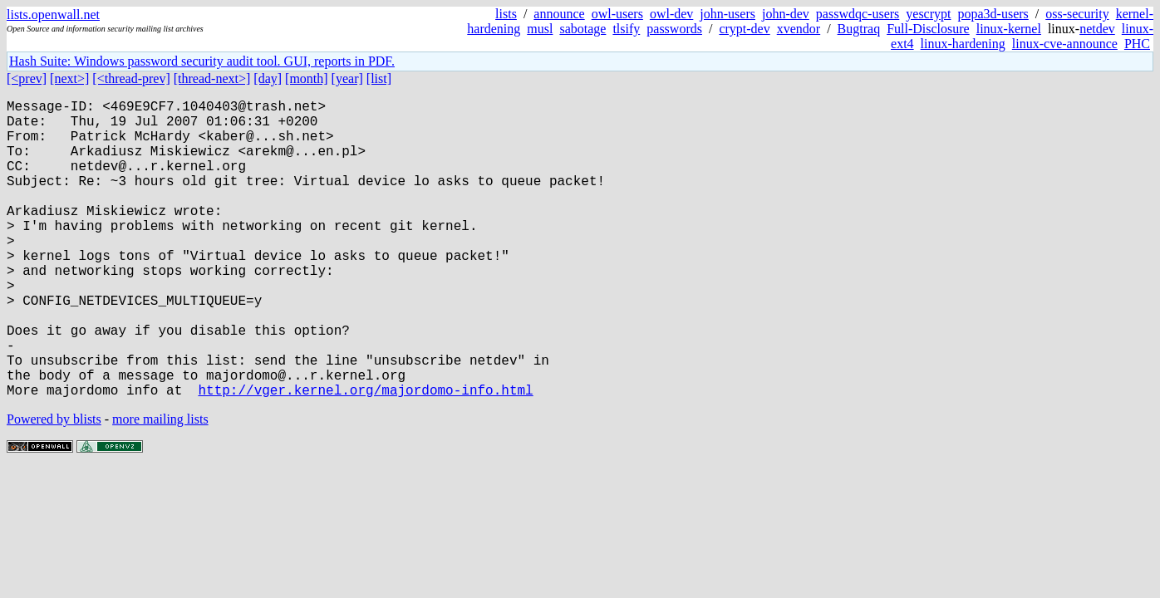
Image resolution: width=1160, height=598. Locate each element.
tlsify (626, 29)
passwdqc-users (857, 14)
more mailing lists (160, 485)
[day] (267, 78)
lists (506, 14)
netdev (1097, 29)
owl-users (617, 14)
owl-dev (671, 14)
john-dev (785, 14)
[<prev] (27, 78)
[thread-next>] (212, 78)
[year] (347, 78)
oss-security (1076, 14)
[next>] (69, 78)
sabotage (582, 29)
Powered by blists (54, 485)
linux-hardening (963, 44)
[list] (378, 78)
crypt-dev (744, 29)
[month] (306, 78)
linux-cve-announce (1065, 44)
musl (540, 29)
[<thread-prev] (131, 78)
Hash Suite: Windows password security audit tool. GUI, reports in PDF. (202, 61)
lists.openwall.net (53, 14)
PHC (1137, 44)
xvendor (798, 29)
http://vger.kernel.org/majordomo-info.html (365, 456)
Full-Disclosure (928, 29)
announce (558, 14)
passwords (674, 29)
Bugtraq (859, 29)
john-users (727, 14)
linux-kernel (1008, 29)
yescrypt (928, 14)
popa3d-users (992, 14)
